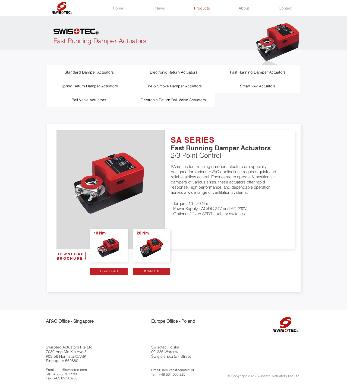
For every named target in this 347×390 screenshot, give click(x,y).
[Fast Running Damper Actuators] (258, 72)
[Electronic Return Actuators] (173, 72)
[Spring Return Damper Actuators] (89, 86)
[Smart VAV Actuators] (258, 86)
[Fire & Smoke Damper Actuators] (173, 86)
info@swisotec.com (72, 369)
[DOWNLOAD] (109, 271)
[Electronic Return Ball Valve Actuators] (173, 100)
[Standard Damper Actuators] (89, 72)
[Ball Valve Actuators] (89, 100)
